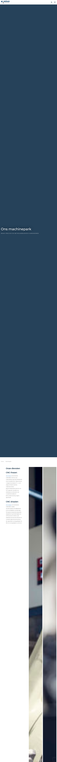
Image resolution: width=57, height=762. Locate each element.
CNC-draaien (9, 504)
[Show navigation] (55, 2)
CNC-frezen (8, 475)
